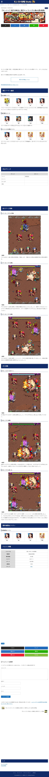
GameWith (3, 765)
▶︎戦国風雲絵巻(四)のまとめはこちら (9, 84)
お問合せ (34, 772)
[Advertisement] (24, 37)
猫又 (31, 566)
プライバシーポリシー (27, 772)
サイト (2, 691)
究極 (3, 643)
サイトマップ (19, 772)
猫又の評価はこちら (24, 79)
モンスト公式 (4, 764)
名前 (2, 681)
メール (3, 686)
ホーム (14, 772)
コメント (3, 667)
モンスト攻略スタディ (24, 775)
